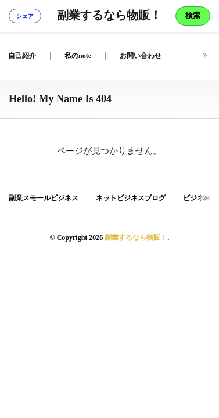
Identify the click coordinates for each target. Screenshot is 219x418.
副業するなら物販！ (109, 16)
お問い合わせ (140, 56)
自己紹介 (22, 56)
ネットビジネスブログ (131, 198)
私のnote (77, 56)
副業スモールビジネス (43, 198)
